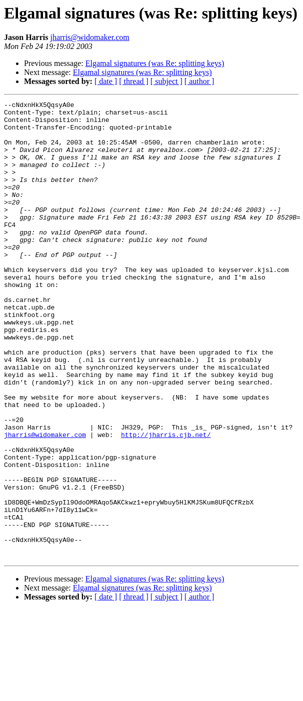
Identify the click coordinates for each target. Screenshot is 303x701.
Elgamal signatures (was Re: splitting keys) (155, 63)
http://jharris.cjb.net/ (165, 502)
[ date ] (105, 81)
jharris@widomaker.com (89, 37)
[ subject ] (166, 81)
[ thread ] (133, 81)
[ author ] (199, 81)
